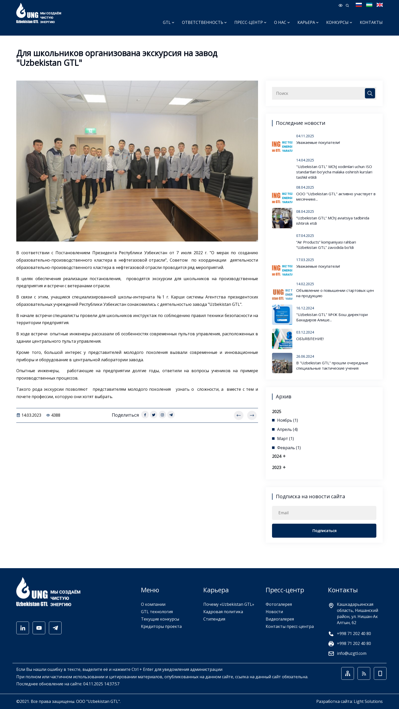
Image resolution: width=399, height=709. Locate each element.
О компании (153, 604)
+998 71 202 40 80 (354, 633)
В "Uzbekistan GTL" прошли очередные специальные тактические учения (332, 365)
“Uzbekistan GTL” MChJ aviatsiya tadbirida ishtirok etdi (332, 220)
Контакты (371, 22)
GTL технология (157, 611)
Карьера (308, 22)
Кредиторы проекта (161, 626)
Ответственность (204, 22)
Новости (274, 611)
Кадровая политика (223, 611)
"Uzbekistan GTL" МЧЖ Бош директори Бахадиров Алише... (332, 317)
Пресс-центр (250, 22)
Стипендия (214, 619)
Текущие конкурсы (160, 619)
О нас (282, 22)
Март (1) (285, 438)
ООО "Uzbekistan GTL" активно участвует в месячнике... (336, 196)
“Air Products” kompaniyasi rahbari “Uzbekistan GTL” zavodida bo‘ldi (326, 244)
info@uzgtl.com (351, 653)
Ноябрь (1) (287, 420)
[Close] (370, 93)
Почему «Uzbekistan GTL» (228, 604)
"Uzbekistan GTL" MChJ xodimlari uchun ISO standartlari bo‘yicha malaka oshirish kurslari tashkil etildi (334, 172)
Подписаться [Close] (324, 530)
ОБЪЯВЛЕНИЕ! (310, 338)
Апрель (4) (287, 429)
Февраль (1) (289, 447)
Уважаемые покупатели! (318, 142)
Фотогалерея (279, 604)
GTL (168, 22)
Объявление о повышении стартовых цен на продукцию (335, 293)
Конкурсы (339, 22)
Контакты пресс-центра (290, 626)
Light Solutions (368, 701)
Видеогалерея (280, 619)
